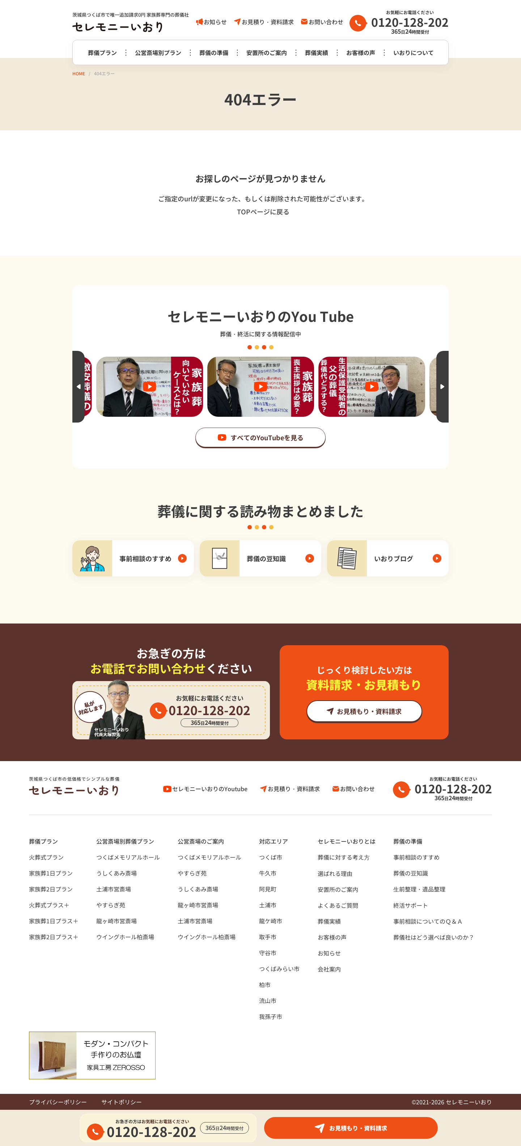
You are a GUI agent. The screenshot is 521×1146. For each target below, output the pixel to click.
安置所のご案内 (266, 52)
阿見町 (267, 889)
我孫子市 (270, 1016)
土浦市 (267, 905)
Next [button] (442, 387)
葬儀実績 (316, 52)
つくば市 (270, 857)
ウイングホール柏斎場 (125, 936)
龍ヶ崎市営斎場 (116, 920)
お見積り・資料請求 (268, 21)
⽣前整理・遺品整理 (419, 889)
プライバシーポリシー (58, 1101)
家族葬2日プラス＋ (54, 936)
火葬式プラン (46, 857)
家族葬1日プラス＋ (54, 920)
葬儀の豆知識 (410, 873)
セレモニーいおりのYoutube (209, 788)
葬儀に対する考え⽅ (344, 857)
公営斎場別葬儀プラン (125, 841)
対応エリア (273, 841)
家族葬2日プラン (51, 889)
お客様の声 (360, 52)
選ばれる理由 (335, 873)
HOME (78, 73)
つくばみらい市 (279, 968)
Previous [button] (78, 387)
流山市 (267, 1000)
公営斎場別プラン (158, 52)
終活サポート (410, 905)
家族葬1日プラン (51, 873)
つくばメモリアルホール (128, 857)
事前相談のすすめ (416, 857)
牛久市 (267, 873)
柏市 (265, 984)
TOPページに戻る (263, 211)
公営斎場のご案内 (201, 841)
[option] (260, 387)
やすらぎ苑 (110, 905)
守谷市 (267, 952)
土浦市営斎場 (113, 889)
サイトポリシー (121, 1101)
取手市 (267, 936)
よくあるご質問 (338, 905)
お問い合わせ (326, 21)
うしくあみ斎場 (116, 873)
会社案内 (329, 969)
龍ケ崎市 (270, 920)
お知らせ (215, 21)
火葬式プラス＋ (49, 905)
